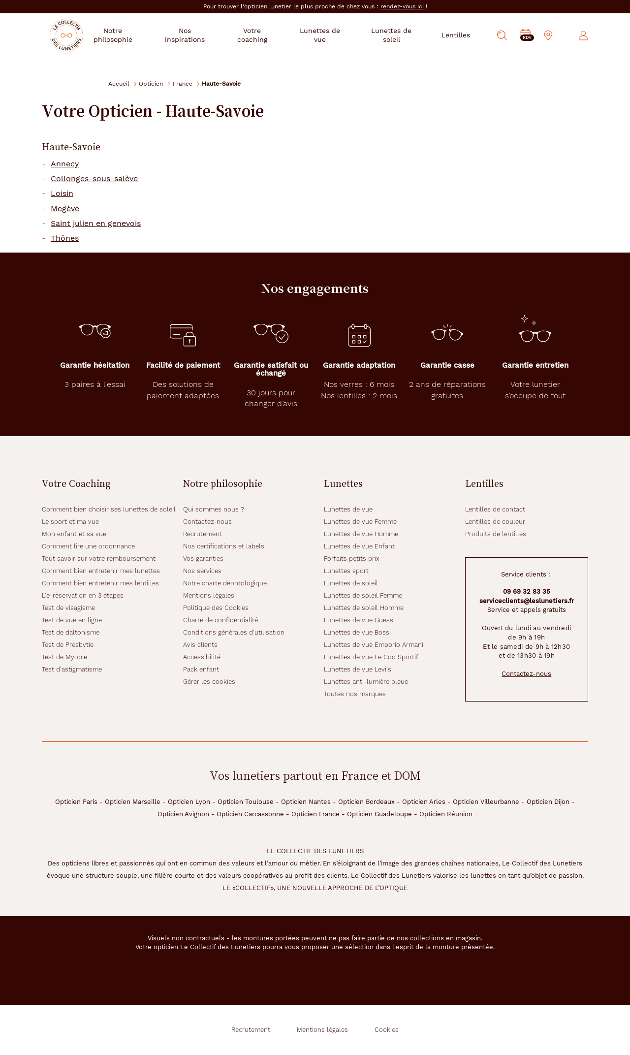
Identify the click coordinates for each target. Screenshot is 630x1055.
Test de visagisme (68, 607)
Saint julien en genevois (96, 223)
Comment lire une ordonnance (88, 546)
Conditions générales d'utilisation (233, 632)
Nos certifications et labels (223, 546)
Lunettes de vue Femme (360, 521)
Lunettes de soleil (351, 583)
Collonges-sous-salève (94, 178)
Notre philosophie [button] (136, 35)
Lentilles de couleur (495, 521)
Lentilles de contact (495, 509)
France (182, 83)
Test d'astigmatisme (72, 669)
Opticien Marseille (132, 801)
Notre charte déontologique (225, 583)
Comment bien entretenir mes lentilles (100, 583)
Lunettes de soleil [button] (394, 35)
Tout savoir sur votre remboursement (99, 558)
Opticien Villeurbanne (486, 801)
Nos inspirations (203, 35)
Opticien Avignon (183, 814)
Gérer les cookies (209, 681)
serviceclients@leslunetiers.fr (526, 601)
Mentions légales (208, 595)
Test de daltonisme (70, 632)
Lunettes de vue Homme (361, 534)
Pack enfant (201, 669)
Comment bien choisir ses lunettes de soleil (109, 509)
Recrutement (202, 534)
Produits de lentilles (495, 534)
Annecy (65, 164)
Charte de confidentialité (220, 620)
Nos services (202, 571)
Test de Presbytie (68, 644)
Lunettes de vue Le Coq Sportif (371, 657)
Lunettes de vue (348, 509)
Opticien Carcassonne (250, 814)
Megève (65, 208)
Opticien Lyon (189, 801)
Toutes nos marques (355, 694)
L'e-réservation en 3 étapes (83, 595)
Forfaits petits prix (351, 558)
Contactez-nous (207, 521)
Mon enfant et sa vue (74, 534)
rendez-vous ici (403, 6)
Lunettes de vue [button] (329, 35)
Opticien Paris (76, 801)
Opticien (151, 83)
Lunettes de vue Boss (356, 632)
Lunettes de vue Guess (358, 620)
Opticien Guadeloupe (379, 814)
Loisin (62, 193)
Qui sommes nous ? (213, 509)
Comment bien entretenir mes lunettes (101, 571)
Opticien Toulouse (246, 801)
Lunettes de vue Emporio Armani (373, 644)
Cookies (387, 1029)
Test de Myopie (64, 657)
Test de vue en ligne (72, 620)
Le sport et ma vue (70, 521)
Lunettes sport (346, 571)
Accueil (118, 83)
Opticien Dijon (548, 801)
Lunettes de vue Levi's (357, 669)
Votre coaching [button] (267, 35)
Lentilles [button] (456, 35)
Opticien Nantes (306, 801)
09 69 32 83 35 (526, 591)
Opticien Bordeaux (366, 801)
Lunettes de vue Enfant (359, 546)
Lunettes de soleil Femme (363, 595)
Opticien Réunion (445, 814)
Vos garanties (203, 558)
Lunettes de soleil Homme (364, 607)
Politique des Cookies (216, 607)
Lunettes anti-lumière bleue (366, 681)
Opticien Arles (423, 801)
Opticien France (315, 814)
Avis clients (200, 644)
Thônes (65, 238)
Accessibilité (201, 657)
